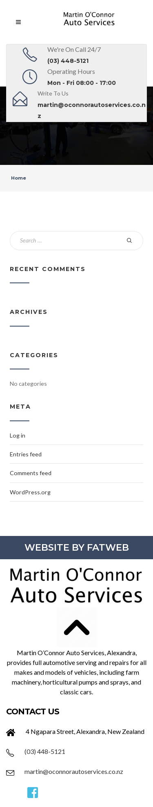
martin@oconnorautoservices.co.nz (73, 771)
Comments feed (30, 472)
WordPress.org (30, 492)
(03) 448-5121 (68, 60)
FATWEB (108, 547)
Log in (17, 435)
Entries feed (26, 454)
